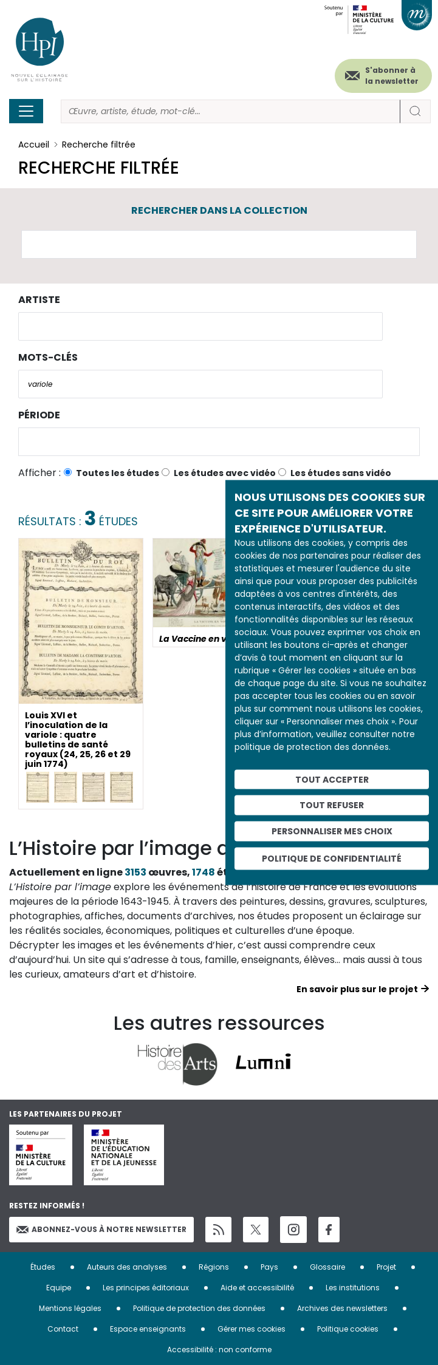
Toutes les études (117, 473)
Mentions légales (70, 1308)
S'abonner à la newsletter (392, 75)
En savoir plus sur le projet (357, 989)
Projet (386, 1267)
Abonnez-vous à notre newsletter (101, 1229)
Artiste (39, 300)
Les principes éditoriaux (146, 1287)
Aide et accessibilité (257, 1287)
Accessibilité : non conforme (219, 1349)
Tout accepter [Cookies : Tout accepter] (332, 779)
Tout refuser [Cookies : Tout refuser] (331, 805)
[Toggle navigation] (26, 111)
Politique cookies (347, 1329)
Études (42, 1267)
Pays (269, 1267)
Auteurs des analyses (127, 1267)
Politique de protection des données (199, 1308)
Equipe (58, 1287)
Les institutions (353, 1287)
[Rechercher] (230, 111)
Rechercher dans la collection (219, 210)
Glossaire (327, 1267)
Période (39, 415)
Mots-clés (48, 357)
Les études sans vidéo (340, 473)
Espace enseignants (148, 1329)
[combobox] (200, 326)
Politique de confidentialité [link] (332, 858)
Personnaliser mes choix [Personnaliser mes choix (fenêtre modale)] (332, 831)
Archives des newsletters (342, 1308)
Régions (214, 1267)
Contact (62, 1329)
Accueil (33, 144)
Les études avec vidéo (225, 473)
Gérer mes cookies (251, 1329)
